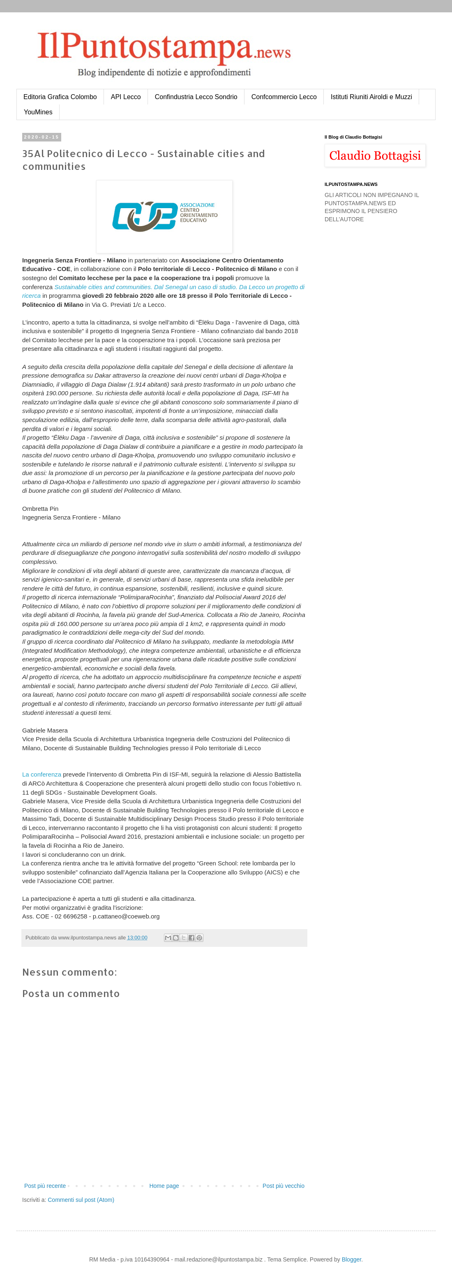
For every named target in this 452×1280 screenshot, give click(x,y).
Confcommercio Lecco (284, 96)
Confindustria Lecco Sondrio (196, 96)
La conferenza (41, 774)
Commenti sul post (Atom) (81, 1200)
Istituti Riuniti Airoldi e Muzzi (371, 96)
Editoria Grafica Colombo (60, 96)
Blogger (351, 1259)
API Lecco (126, 96)
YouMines (38, 112)
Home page (164, 1186)
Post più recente (45, 1186)
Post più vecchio (283, 1186)
